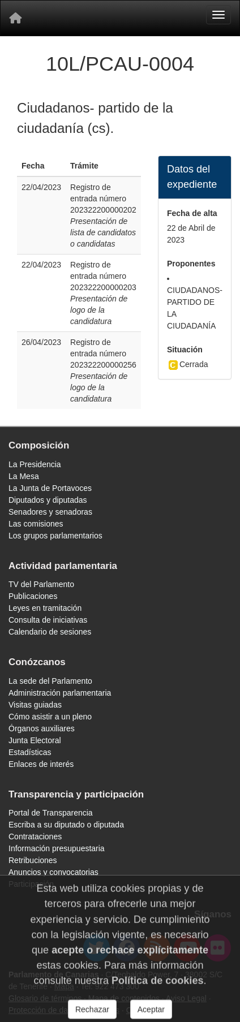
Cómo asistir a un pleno (50, 716)
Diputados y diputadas (47, 499)
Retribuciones (32, 860)
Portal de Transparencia (50, 812)
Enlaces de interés (41, 764)
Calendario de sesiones (49, 631)
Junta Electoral (34, 740)
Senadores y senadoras (50, 511)
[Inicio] (15, 18)
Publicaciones (32, 596)
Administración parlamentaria (59, 692)
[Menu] (218, 14)
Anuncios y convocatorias (53, 872)
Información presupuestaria (56, 848)
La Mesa (23, 476)
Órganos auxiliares (41, 728)
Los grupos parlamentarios (55, 535)
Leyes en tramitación (45, 608)
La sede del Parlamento (50, 680)
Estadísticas (29, 752)
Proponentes (191, 263)
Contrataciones (35, 836)
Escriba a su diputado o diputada (66, 824)
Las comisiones (35, 523)
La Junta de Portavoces (50, 488)
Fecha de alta (192, 213)
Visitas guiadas (35, 704)
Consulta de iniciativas (47, 619)
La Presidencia (34, 464)
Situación (185, 349)
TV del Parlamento (41, 584)
